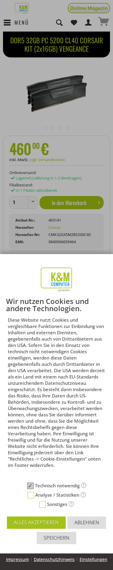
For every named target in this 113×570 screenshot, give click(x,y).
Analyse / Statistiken (57, 495)
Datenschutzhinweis (54, 559)
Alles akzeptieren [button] (36, 522)
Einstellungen (93, 559)
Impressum (17, 559)
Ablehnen (86, 522)
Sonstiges (57, 504)
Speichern (56, 538)
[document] (56, 388)
